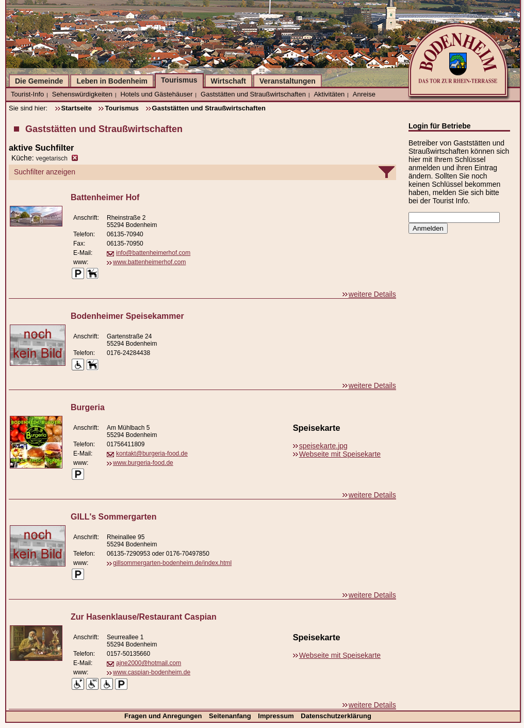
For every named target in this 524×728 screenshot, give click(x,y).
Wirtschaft (228, 81)
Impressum (277, 716)
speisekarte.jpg (323, 446)
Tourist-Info (27, 94)
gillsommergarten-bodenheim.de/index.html (172, 563)
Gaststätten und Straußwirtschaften (253, 94)
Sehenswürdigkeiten (82, 94)
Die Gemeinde (39, 81)
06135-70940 (125, 234)
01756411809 (125, 444)
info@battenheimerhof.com (153, 252)
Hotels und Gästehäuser (156, 94)
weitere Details (372, 294)
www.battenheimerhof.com (149, 262)
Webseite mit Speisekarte (340, 454)
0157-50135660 (128, 653)
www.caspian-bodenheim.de (151, 672)
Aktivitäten (329, 94)
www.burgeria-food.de (143, 462)
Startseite (76, 108)
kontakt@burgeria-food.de (152, 453)
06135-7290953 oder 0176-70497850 (158, 553)
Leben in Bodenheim (112, 81)
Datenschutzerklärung (336, 716)
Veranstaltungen (287, 81)
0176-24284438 (128, 353)
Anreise (364, 94)
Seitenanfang (231, 716)
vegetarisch (51, 158)
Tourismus (179, 80)
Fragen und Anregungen (164, 716)
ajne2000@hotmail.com (148, 663)
